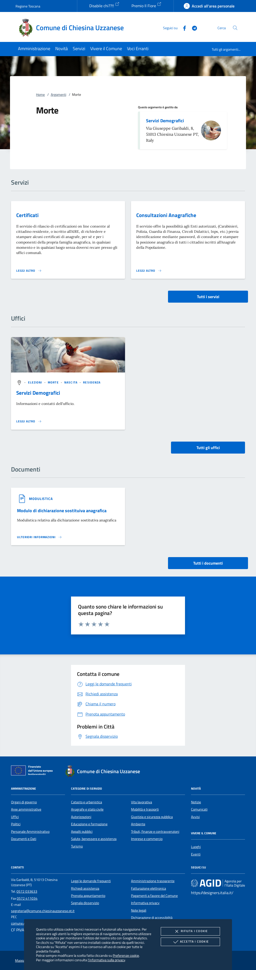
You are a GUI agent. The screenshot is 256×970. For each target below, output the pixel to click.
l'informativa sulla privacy (106, 960)
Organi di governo (24, 802)
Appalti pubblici (81, 831)
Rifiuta (190, 931)
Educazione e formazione (89, 824)
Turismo (77, 846)
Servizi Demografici (165, 120)
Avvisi (195, 817)
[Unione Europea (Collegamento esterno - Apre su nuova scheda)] (33, 771)
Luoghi (196, 846)
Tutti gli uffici (208, 448)
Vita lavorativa (141, 802)
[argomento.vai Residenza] (91, 382)
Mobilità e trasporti (145, 809)
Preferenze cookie (126, 955)
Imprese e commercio (146, 839)
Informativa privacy (145, 903)
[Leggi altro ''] (29, 421)
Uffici (15, 817)
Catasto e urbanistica (86, 802)
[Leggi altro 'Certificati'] (29, 271)
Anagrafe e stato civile (87, 809)
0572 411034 (27, 898)
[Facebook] (183, 27)
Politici (15, 824)
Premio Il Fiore (147, 5)
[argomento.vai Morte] (54, 382)
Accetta (190, 942)
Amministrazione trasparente (152, 881)
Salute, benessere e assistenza (93, 839)
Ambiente (138, 824)
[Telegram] (193, 27)
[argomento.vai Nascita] (71, 382)
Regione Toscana (28, 6)
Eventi (195, 854)
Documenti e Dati (23, 839)
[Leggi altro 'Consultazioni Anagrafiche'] (149, 271)
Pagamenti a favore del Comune (154, 895)
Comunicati (199, 809)
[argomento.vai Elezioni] (35, 382)
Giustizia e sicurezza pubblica (152, 817)
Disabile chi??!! (104, 5)
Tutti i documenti (208, 563)
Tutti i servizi (208, 297)
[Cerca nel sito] (235, 27)
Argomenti (58, 94)
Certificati (27, 215)
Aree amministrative (26, 809)
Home (40, 94)
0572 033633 (26, 891)
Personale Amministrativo (30, 831)
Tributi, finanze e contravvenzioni (155, 831)
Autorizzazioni (81, 817)
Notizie (196, 802)
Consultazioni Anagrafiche (166, 215)
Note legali (138, 910)
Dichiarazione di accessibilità (151, 917)
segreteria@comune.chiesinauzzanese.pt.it (42, 911)
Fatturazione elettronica (148, 888)
